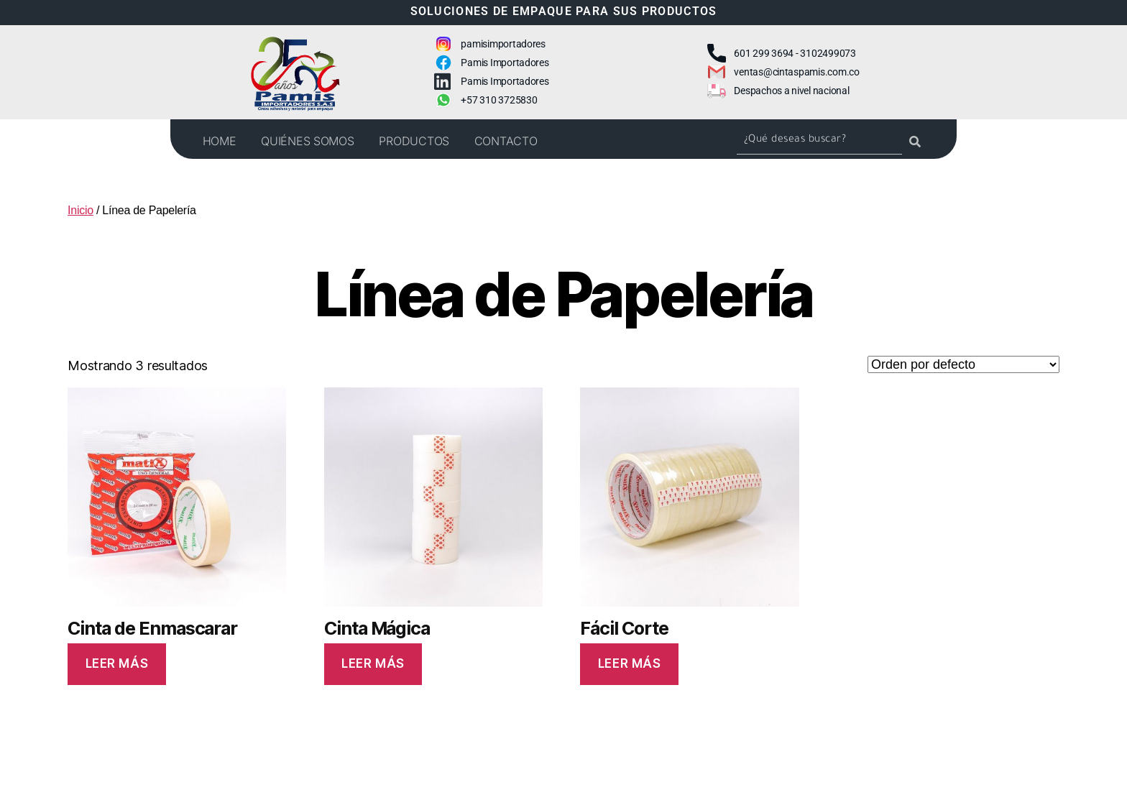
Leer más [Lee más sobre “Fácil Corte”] (629, 663)
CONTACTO (506, 141)
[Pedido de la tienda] (963, 364)
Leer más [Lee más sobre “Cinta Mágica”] (373, 663)
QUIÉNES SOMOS (307, 141)
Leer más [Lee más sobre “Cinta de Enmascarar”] (117, 663)
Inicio (80, 210)
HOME (219, 141)
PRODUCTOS (414, 141)
